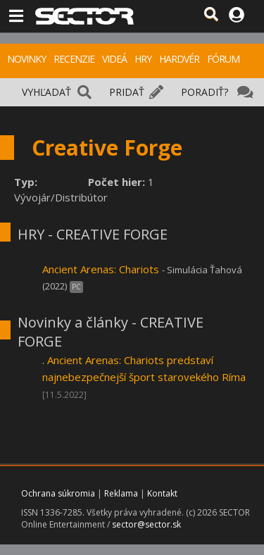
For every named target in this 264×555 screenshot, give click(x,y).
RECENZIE (74, 59)
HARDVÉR (179, 59)
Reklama (121, 493)
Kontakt (162, 493)
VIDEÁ (114, 59)
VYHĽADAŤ (46, 92)
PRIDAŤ (126, 92)
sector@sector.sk (146, 524)
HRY (142, 59)
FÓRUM (223, 59)
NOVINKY (26, 59)
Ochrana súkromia (58, 493)
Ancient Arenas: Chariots (100, 269)
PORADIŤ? (204, 92)
